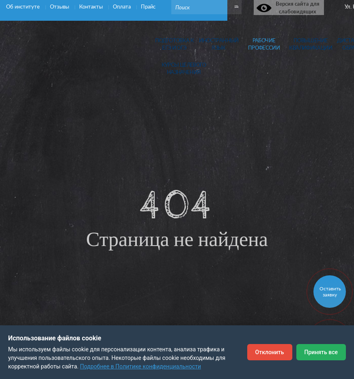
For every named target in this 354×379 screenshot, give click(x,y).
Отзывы (60, 6)
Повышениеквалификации (310, 44)
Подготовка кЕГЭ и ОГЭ (174, 44)
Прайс (148, 6)
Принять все (321, 352)
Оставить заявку (330, 291)
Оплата (122, 6)
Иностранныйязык (219, 44)
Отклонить (269, 352)
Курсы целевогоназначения (184, 68)
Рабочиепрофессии (264, 44)
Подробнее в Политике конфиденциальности (140, 366)
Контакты (91, 6)
